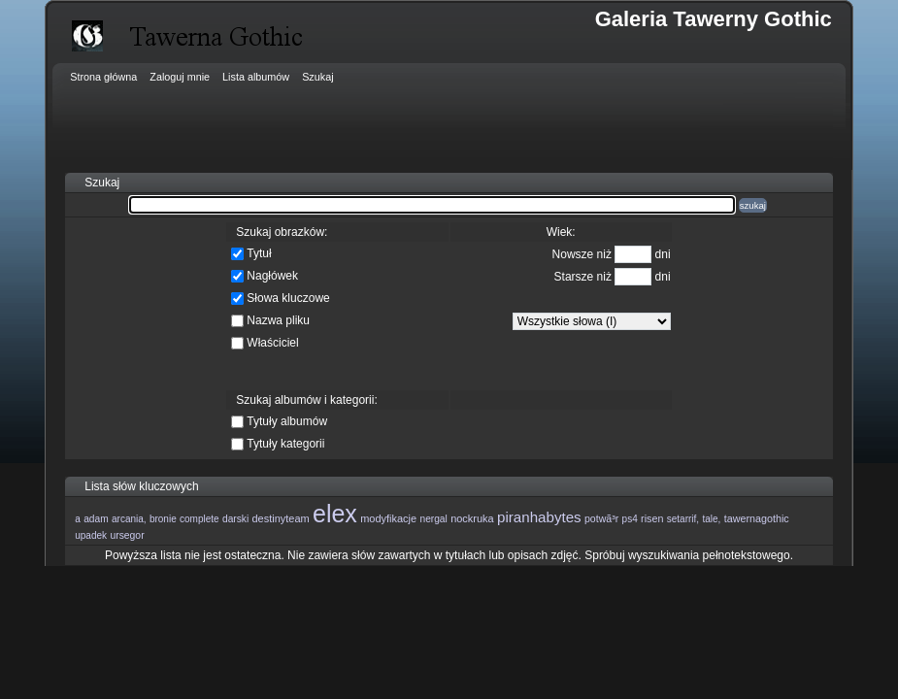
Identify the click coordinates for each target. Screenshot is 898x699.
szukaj (753, 205)
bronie (163, 519)
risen (652, 518)
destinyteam (281, 518)
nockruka (472, 518)
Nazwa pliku (278, 320)
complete (199, 519)
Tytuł (259, 253)
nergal (433, 519)
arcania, (129, 519)
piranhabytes (539, 517)
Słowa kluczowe (288, 298)
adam (95, 519)
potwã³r (601, 518)
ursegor (127, 535)
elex (335, 513)
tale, (711, 519)
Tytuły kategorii (285, 443)
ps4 (630, 519)
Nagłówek (272, 276)
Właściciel (272, 343)
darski (235, 519)
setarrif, (683, 519)
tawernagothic (756, 518)
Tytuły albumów (287, 421)
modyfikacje (388, 518)
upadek (91, 535)
